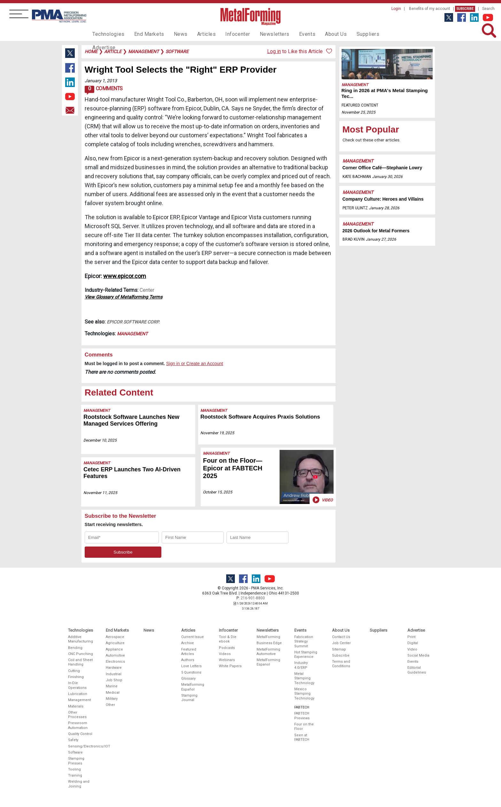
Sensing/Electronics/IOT (81, 746)
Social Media (418, 655)
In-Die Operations (77, 685)
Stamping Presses (76, 760)
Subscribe (465, 9)
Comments (104, 90)
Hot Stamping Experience (305, 654)
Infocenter (226, 33)
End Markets (144, 33)
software (177, 51)
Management (132, 333)
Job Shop (114, 680)
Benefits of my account (429, 8)
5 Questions (191, 672)
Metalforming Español (192, 687)
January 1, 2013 (101, 80)
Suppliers (348, 33)
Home (91, 51)
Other (110, 705)
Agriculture (115, 643)
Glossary (188, 678)
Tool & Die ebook (227, 639)
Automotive (115, 655)
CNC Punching (80, 654)
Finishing (76, 677)
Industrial (113, 674)
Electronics (115, 661)
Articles (197, 33)
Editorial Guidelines (416, 670)
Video (322, 500)
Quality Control (80, 734)
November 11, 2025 (101, 493)
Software (75, 752)
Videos (225, 654)
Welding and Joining (78, 783)
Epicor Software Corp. (133, 321)
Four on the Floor (304, 726)
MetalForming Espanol (268, 662)
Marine (112, 686)
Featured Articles (188, 651)
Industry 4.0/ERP (301, 665)
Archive (187, 643)
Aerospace (115, 637)
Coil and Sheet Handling (80, 662)
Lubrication (77, 694)
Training (75, 775)
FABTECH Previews (302, 715)
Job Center (341, 643)
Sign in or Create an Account (194, 363)
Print (411, 637)
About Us (318, 33)
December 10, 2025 (100, 440)
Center (147, 290)
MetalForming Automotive (268, 651)
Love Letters (191, 666)
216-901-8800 (253, 598)
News (174, 33)
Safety (73, 740)
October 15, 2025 (216, 492)
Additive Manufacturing (80, 639)
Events (291, 33)
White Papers (230, 666)
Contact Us (341, 637)
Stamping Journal (189, 697)
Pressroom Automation (78, 725)
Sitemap (339, 649)
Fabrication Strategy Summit (303, 641)
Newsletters (261, 33)
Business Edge (269, 643)
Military (112, 699)
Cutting (74, 671)
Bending (75, 648)
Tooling (74, 769)
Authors (187, 660)
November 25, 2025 (358, 112)
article (112, 51)
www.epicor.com (124, 276)
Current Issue (192, 637)
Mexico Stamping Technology (304, 693)
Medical (112, 693)
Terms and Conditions (341, 663)
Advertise (378, 33)
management (143, 51)
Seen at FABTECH (301, 737)
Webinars (227, 660)
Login (396, 8)
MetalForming (268, 637)
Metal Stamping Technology (304, 678)
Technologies (106, 33)
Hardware (114, 668)
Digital (412, 643)
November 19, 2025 (218, 433)
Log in (274, 51)
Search (488, 8)
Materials (75, 706)
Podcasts (227, 648)
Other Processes (77, 714)
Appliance (114, 649)
